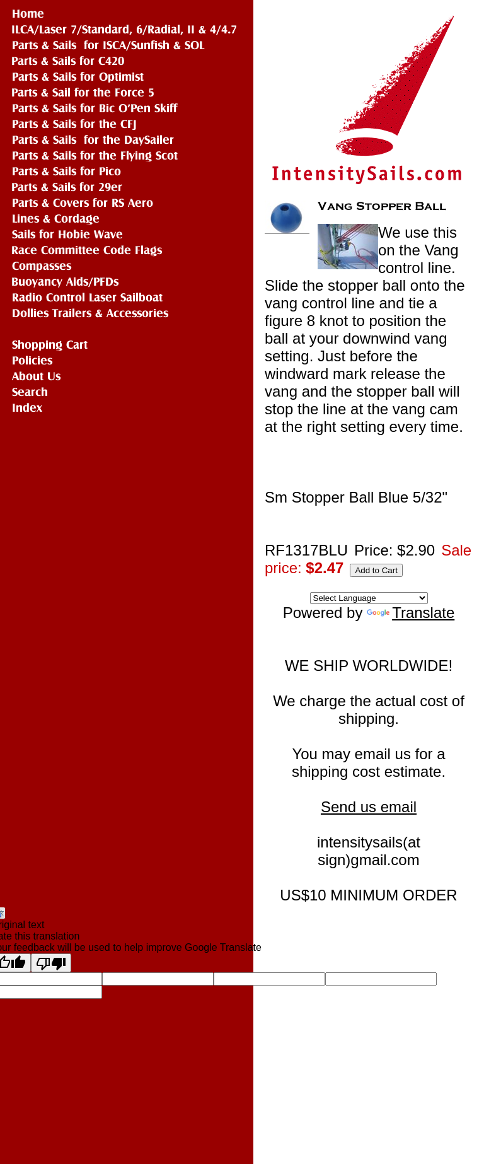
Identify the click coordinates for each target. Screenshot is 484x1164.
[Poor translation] (51, 962)
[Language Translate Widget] (369, 598)
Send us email (369, 806)
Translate (410, 612)
